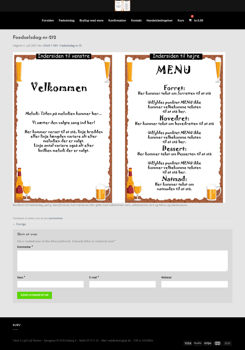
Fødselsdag (67, 20)
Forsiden (48, 20)
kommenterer (56, 218)
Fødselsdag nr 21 (71, 45)
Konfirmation (117, 20)
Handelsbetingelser (160, 20)
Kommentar (25, 247)
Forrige (19, 224)
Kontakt (136, 20)
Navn (21, 278)
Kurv (181, 20)
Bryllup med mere (91, 20)
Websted (166, 278)
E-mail (94, 278)
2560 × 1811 (50, 45)
